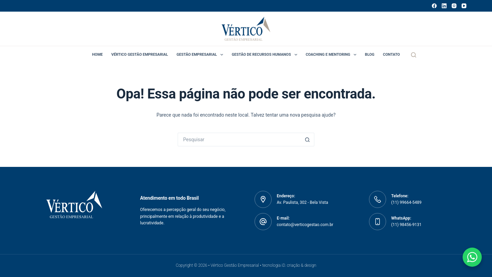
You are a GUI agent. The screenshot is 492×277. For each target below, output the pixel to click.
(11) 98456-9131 (406, 224)
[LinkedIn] (444, 5)
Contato (391, 54)
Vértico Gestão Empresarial (139, 54)
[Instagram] (454, 5)
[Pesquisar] (413, 54)
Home (97, 54)
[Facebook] (434, 5)
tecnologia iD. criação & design (289, 265)
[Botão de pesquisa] (307, 139)
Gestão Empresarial (201, 55)
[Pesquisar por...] (239, 139)
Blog (369, 54)
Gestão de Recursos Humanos (266, 55)
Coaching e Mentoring (332, 55)
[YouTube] (464, 5)
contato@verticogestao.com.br (305, 224)
